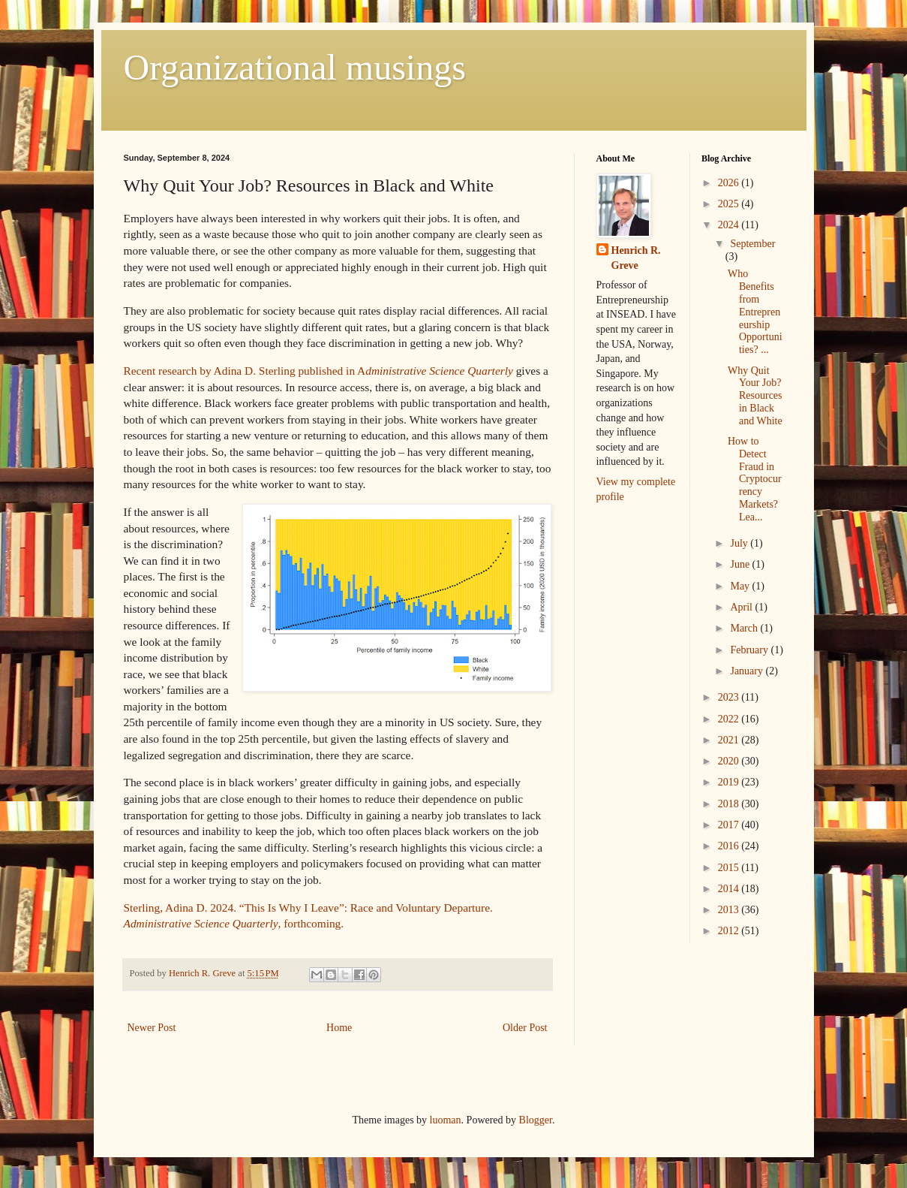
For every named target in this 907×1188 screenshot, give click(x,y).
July (740, 543)
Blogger (535, 1120)
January (747, 671)
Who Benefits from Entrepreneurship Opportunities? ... (755, 311)
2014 (730, 888)
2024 (730, 225)
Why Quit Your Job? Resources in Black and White (755, 396)
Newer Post (152, 1027)
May (741, 586)
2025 (730, 204)
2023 (730, 697)
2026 (730, 182)
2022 (730, 719)
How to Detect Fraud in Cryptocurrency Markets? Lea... (755, 479)
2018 (730, 804)
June (741, 564)
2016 (730, 846)
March (745, 628)
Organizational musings (295, 67)
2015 (730, 867)
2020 (730, 761)
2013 (730, 909)
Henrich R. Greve (636, 258)
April (742, 607)
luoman (445, 1120)
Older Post (525, 1027)
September (752, 243)
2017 (730, 825)
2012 (730, 930)
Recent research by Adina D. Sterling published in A (318, 370)
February (750, 650)
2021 (730, 740)
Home (339, 1027)
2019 (730, 782)
